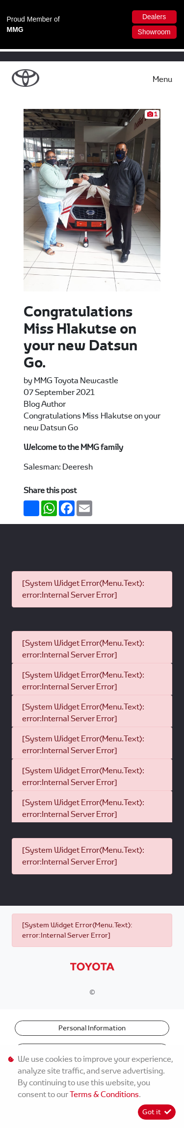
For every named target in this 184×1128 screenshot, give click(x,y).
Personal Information (92, 1027)
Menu (162, 79)
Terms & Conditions (104, 1094)
